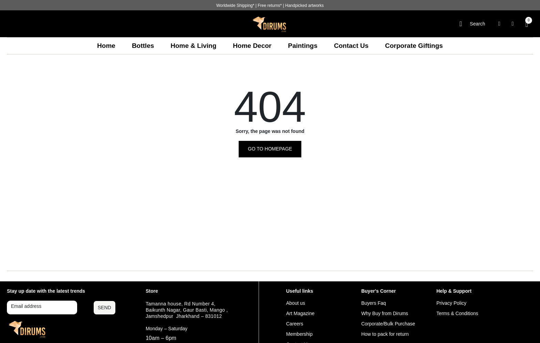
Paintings (303, 45)
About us (295, 303)
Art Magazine (300, 313)
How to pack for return (385, 334)
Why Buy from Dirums (384, 313)
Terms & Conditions (457, 313)
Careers (294, 323)
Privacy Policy (451, 303)
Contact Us (351, 45)
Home (106, 45)
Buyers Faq (373, 303)
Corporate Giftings (414, 45)
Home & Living (193, 45)
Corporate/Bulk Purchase (388, 323)
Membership (299, 334)
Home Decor (252, 45)
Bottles (143, 45)
